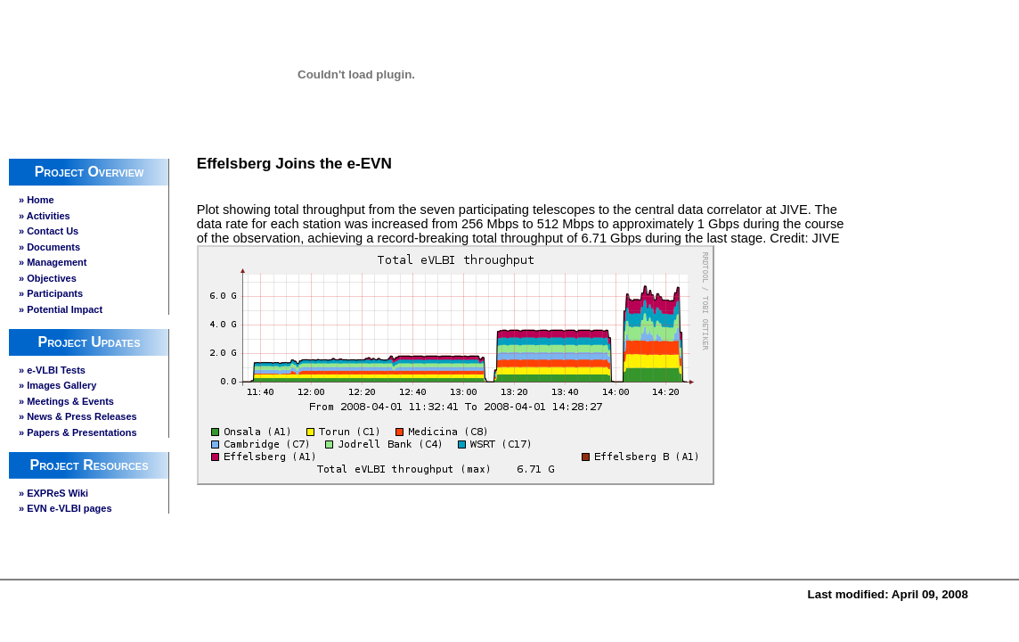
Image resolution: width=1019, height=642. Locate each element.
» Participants (51, 293)
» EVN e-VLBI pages (65, 508)
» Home (36, 199)
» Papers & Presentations (78, 432)
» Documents (49, 247)
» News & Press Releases (78, 416)
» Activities (44, 215)
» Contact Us (48, 231)
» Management (52, 262)
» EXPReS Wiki (53, 493)
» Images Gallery (57, 385)
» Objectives (48, 278)
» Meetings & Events (66, 401)
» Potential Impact (60, 309)
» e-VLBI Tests (52, 370)
